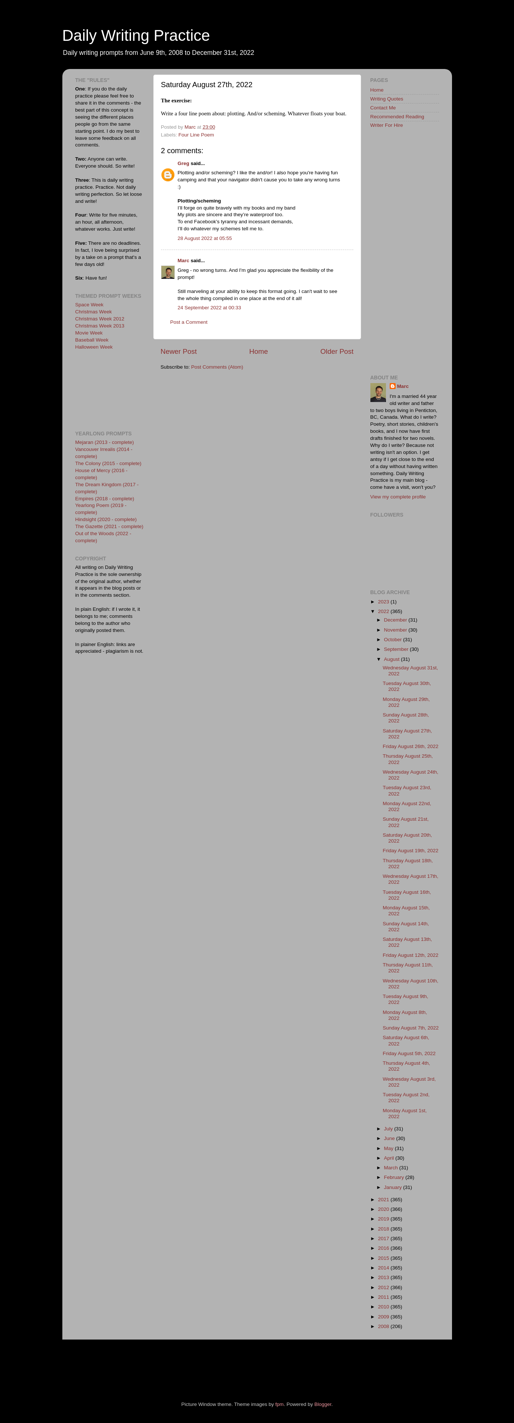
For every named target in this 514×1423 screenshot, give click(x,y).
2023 (384, 602)
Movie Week (89, 333)
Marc (184, 260)
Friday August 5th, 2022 (409, 1053)
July (389, 1129)
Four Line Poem (196, 135)
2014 (384, 1268)
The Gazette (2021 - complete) (109, 526)
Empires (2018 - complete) (104, 498)
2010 (384, 1307)
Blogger (322, 1404)
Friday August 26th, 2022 (410, 746)
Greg (184, 163)
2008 (384, 1326)
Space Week (89, 304)
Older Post (336, 351)
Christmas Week (93, 311)
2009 (384, 1317)
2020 (384, 1209)
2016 (384, 1248)
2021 (384, 1199)
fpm (279, 1404)
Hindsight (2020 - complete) (106, 519)
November (396, 630)
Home (258, 351)
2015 (384, 1258)
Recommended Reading (397, 116)
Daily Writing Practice (136, 35)
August (392, 659)
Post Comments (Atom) (217, 367)
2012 (384, 1287)
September (397, 649)
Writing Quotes (386, 99)
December (396, 620)
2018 (384, 1229)
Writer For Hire (386, 125)
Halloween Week (94, 347)
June (390, 1138)
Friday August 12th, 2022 (410, 955)
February (395, 1177)
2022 (384, 611)
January (393, 1187)
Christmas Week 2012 (100, 319)
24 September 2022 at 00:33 (209, 307)
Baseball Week (92, 340)
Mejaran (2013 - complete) (104, 442)
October (393, 639)
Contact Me (383, 108)
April (390, 1158)
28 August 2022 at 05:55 (205, 238)
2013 (384, 1277)
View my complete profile (398, 497)
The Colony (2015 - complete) (108, 463)
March (391, 1167)
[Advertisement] (108, 389)
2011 (384, 1297)
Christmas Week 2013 (100, 326)
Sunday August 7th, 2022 (411, 1028)
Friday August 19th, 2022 (410, 850)
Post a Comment (189, 322)
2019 (384, 1219)
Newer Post (179, 351)
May (389, 1148)
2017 (384, 1238)
